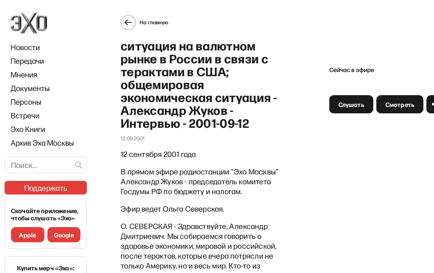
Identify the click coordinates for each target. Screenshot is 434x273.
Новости (25, 47)
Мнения (24, 74)
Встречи (25, 115)
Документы (30, 88)
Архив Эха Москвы (42, 142)
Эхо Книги (28, 129)
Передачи (27, 61)
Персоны (26, 102)
